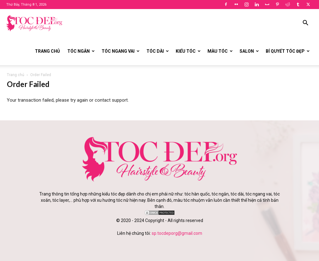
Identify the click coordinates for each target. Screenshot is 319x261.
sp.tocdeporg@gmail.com (177, 233)
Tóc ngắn (81, 51)
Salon (249, 51)
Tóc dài (157, 51)
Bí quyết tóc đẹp (288, 51)
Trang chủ (47, 51)
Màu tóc (220, 51)
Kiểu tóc (188, 51)
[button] (305, 24)
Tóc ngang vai (121, 51)
